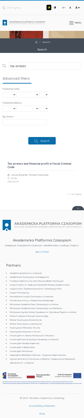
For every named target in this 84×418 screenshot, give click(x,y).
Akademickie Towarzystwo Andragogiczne (29, 277)
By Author (8, 116)
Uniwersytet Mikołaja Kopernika (24, 343)
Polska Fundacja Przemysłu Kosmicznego (29, 316)
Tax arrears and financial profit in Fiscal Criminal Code (39, 165)
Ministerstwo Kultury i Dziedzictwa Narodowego (32, 300)
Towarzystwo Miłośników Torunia (25, 327)
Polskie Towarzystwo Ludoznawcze (26, 324)
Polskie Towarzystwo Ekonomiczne (26, 320)
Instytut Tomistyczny (19, 292)
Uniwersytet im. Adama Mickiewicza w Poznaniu (32, 335)
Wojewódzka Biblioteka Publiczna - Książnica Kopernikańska (38, 355)
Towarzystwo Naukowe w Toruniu (25, 331)
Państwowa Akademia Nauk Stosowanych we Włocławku (36, 308)
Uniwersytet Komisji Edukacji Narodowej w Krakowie (34, 339)
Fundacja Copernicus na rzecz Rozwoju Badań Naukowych (37, 281)
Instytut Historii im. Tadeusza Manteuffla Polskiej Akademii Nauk (40, 285)
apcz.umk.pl (42, 251)
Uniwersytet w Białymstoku (22, 347)
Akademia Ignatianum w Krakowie (26, 273)
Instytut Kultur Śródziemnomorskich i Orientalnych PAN (35, 288)
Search (45, 141)
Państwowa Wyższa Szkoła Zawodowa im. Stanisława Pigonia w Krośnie (43, 312)
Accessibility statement (42, 405)
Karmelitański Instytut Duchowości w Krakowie (31, 296)
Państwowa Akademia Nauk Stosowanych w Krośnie (34, 304)
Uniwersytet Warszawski (21, 351)
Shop (42, 413)
